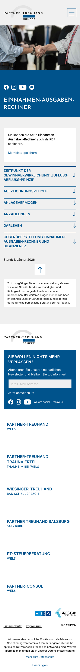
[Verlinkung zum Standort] (40, 426)
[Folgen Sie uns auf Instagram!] (13, 87)
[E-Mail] (40, 384)
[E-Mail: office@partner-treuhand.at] (31, 87)
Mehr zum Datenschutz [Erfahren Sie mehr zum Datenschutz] (40, 656)
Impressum (34, 627)
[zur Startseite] (23, 12)
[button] (22, 153)
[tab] (40, 175)
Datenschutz (13, 627)
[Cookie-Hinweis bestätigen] (40, 665)
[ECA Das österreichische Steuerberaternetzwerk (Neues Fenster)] (42, 614)
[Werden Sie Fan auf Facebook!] (6, 87)
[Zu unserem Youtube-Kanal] (22, 87)
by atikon (68, 626)
